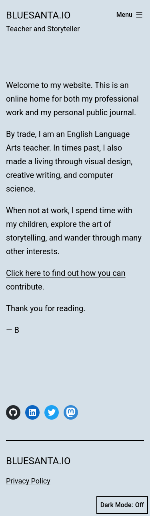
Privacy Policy (28, 481)
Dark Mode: (122, 505)
